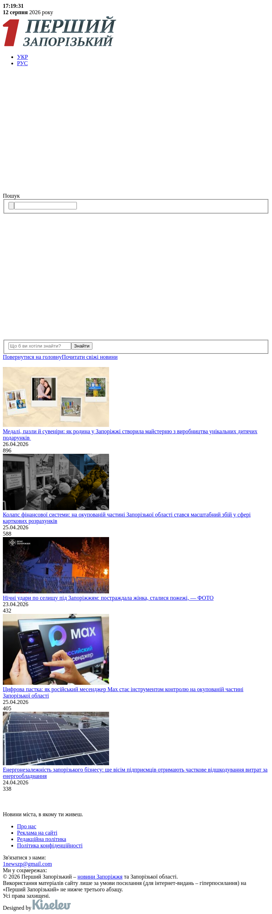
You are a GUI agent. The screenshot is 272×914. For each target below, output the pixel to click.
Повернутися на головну (32, 357)
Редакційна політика (41, 839)
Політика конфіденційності (50, 845)
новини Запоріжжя (100, 877)
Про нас (26, 826)
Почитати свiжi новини (90, 357)
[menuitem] (143, 57)
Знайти (82, 346)
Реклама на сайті (37, 833)
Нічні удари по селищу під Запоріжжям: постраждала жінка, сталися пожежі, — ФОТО (108, 598)
